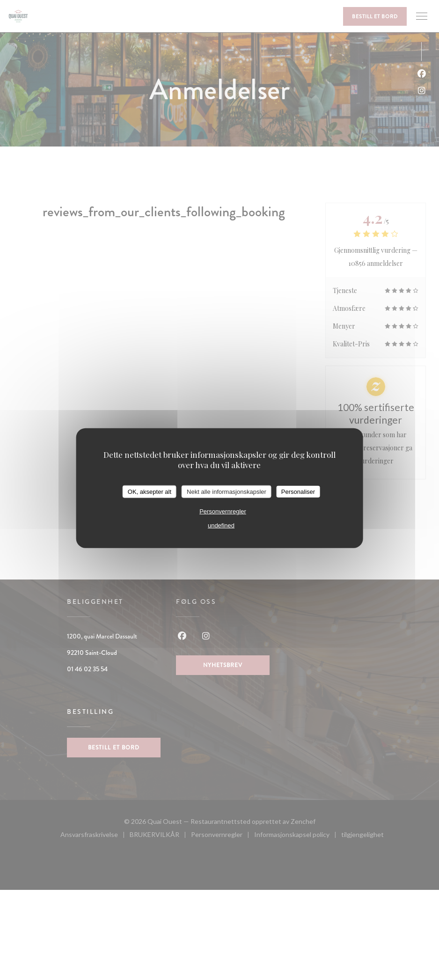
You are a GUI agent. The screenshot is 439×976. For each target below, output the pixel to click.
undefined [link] (221, 525)
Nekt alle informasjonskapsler (226, 491)
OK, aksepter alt (149, 491)
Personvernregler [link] (222, 511)
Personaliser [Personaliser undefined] (298, 491)
